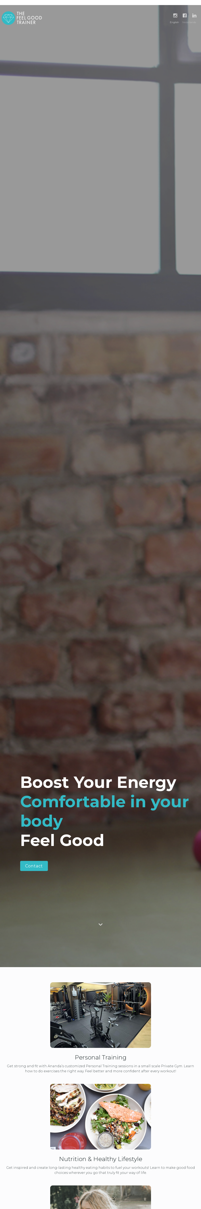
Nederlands (189, 22)
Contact (34, 865)
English (174, 22)
